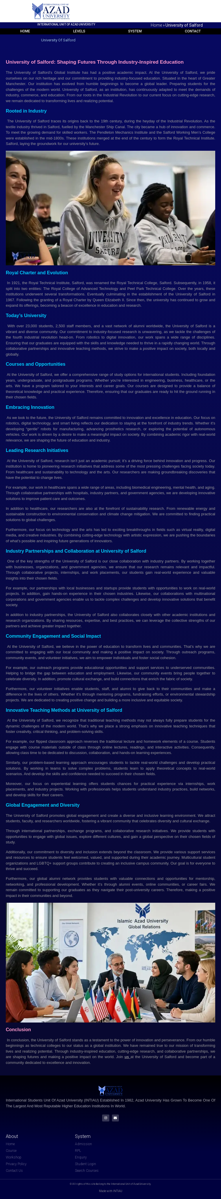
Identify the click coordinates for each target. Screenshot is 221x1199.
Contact (193, 31)
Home (156, 25)
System (135, 31)
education (183, 417)
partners (172, 561)
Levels (79, 31)
